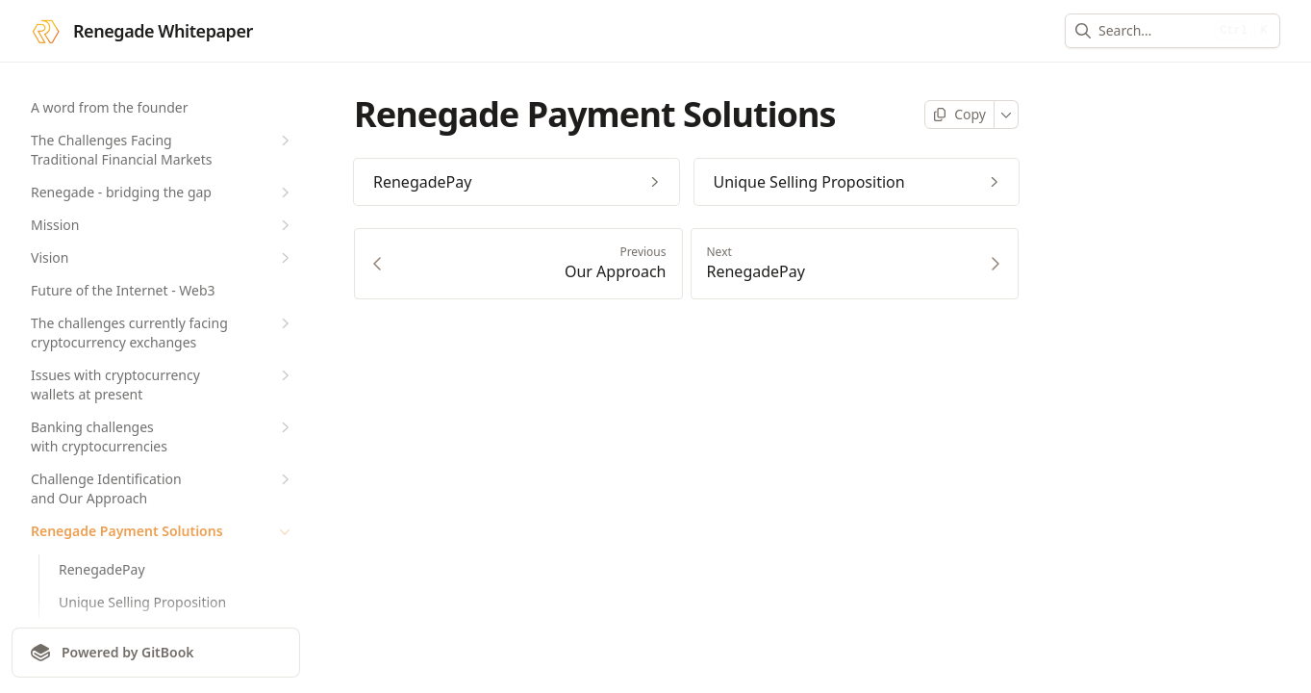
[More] (1007, 114)
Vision (162, 258)
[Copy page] (959, 114)
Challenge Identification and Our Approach (162, 488)
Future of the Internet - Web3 (123, 290)
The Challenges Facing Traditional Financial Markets (162, 149)
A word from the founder (109, 107)
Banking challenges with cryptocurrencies (162, 436)
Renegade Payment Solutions (162, 531)
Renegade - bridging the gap (162, 192)
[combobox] (1152, 30)
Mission (162, 225)
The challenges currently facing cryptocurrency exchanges (162, 332)
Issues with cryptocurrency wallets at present (162, 384)
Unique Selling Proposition (142, 602)
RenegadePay (102, 569)
